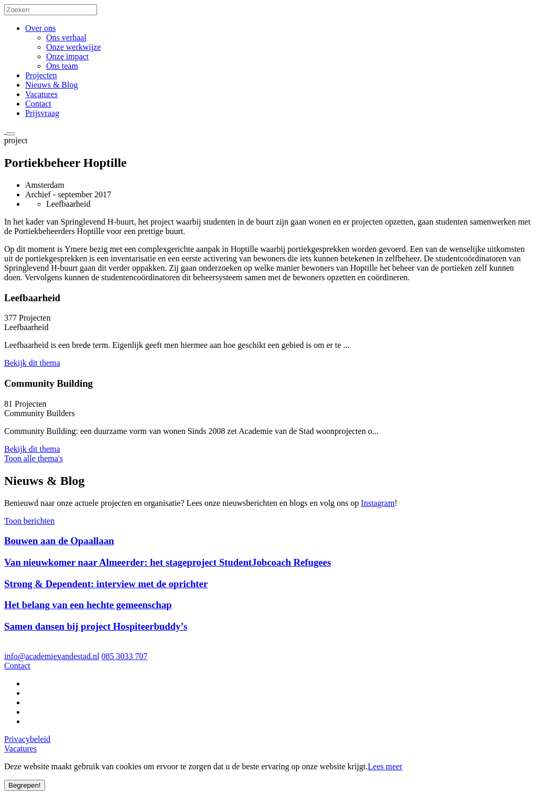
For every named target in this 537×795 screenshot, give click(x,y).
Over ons (40, 28)
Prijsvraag (42, 113)
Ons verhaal (66, 37)
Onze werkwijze (73, 47)
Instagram (377, 503)
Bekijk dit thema (32, 362)
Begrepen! (24, 785)
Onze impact (67, 56)
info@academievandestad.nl (51, 656)
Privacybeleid (27, 739)
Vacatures (41, 94)
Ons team (62, 65)
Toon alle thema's (33, 458)
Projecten (41, 75)
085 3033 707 (124, 656)
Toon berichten (29, 520)
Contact (38, 103)
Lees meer (385, 766)
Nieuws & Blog (51, 84)
